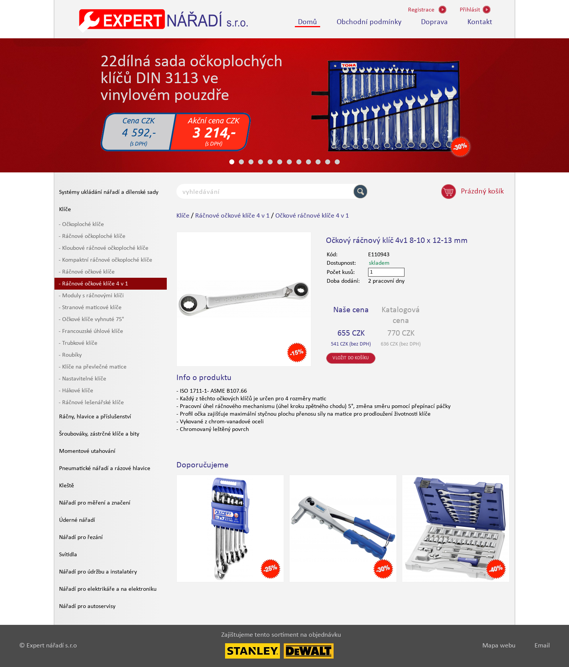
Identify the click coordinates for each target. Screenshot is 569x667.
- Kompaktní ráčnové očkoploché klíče (105, 260)
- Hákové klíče (76, 391)
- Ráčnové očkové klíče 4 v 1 (93, 284)
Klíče (65, 209)
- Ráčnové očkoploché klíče (92, 236)
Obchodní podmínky (369, 22)
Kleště (66, 486)
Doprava (434, 22)
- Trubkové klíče (78, 343)
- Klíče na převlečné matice (93, 367)
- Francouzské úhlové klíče (91, 331)
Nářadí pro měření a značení (94, 503)
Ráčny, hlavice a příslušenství (95, 417)
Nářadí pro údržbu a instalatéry (98, 572)
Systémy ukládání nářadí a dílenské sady (108, 192)
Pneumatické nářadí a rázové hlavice (104, 468)
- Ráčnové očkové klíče (87, 272)
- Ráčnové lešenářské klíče (91, 403)
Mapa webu (498, 645)
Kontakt (479, 22)
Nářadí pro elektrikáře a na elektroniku (107, 589)
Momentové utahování (87, 451)
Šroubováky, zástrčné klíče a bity (99, 434)
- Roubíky (70, 355)
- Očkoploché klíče (81, 224)
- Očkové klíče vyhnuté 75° (91, 319)
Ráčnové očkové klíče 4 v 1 (232, 216)
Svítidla (68, 555)
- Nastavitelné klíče (82, 379)
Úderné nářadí (77, 520)
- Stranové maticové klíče (90, 308)
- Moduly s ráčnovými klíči (91, 296)
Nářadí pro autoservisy (87, 606)
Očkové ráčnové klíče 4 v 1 (312, 216)
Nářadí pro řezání (81, 537)
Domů (307, 22)
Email (542, 645)
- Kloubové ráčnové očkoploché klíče (103, 248)
